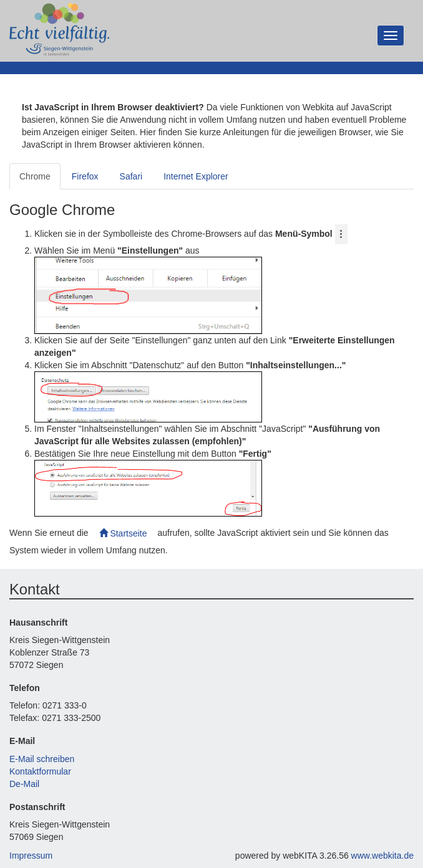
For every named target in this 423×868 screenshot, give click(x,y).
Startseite (123, 533)
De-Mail (24, 784)
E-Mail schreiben (41, 759)
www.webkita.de (382, 856)
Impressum (30, 856)
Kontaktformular (40, 771)
